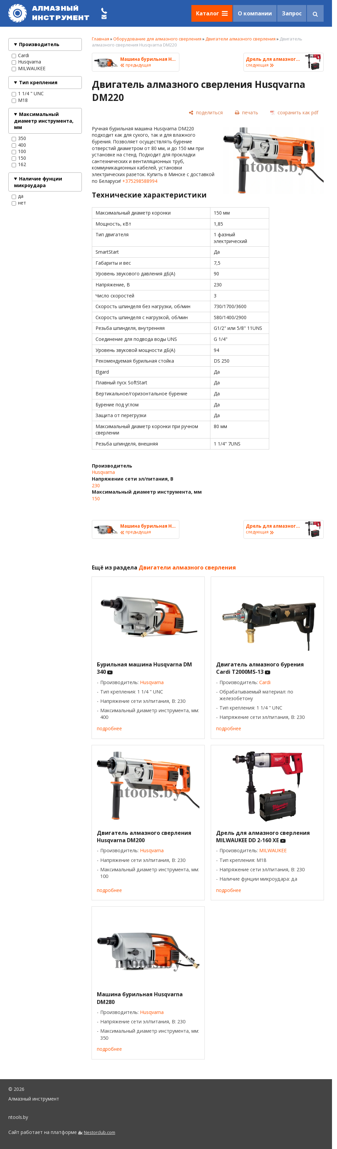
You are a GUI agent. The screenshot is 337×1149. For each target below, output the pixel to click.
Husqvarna (26, 61)
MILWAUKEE (28, 68)
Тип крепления (38, 82)
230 (96, 485)
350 (19, 138)
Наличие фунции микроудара (38, 181)
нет (19, 203)
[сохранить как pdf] (294, 112)
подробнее (109, 728)
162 (19, 164)
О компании (255, 13)
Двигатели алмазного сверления (240, 39)
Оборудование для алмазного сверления (157, 39)
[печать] (246, 112)
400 (19, 145)
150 (19, 158)
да (17, 196)
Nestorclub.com (99, 1132)
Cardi (20, 55)
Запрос (292, 13)
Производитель (39, 44)
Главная (100, 39)
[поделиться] (205, 112)
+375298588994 (139, 181)
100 (19, 151)
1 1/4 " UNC (28, 93)
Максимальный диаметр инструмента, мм (43, 120)
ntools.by (18, 1117)
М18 (20, 100)
